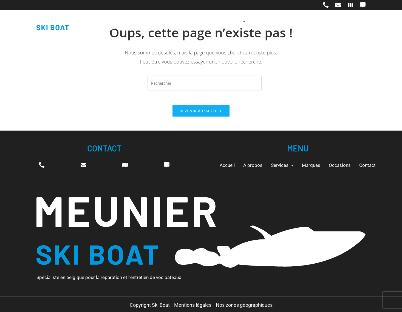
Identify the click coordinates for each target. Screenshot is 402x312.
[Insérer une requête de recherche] (205, 83)
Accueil (160, 21)
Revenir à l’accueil (201, 112)
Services (222, 21)
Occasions (287, 21)
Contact (317, 21)
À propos (189, 21)
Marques (255, 21)
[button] (279, 165)
